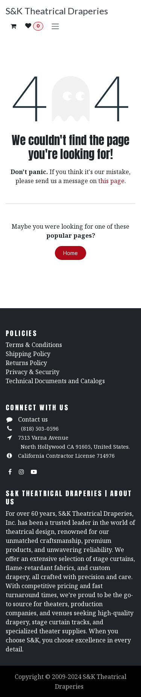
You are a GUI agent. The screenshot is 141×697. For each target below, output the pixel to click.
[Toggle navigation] (55, 26)
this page (111, 181)
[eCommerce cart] (13, 26)
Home (70, 253)
